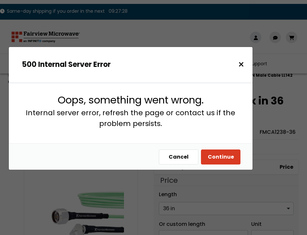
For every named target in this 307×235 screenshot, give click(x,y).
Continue (224, 157)
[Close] (244, 64)
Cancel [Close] (182, 157)
